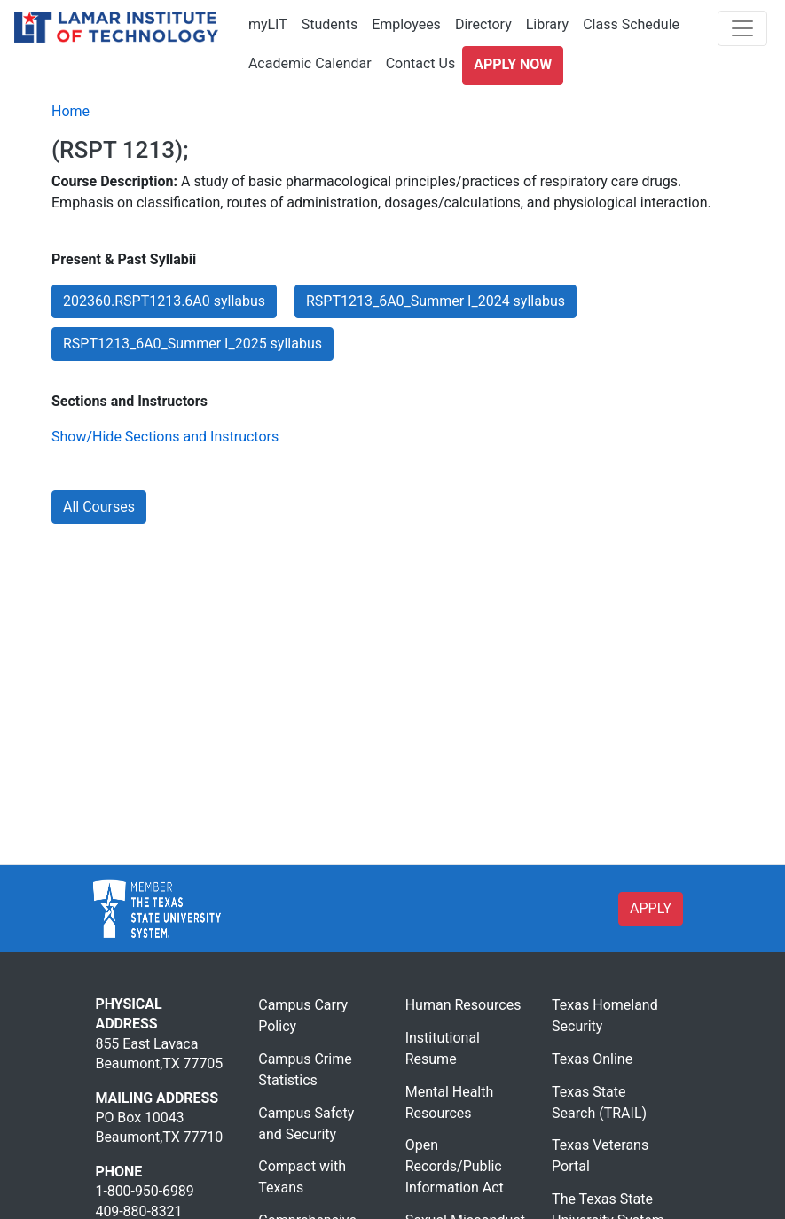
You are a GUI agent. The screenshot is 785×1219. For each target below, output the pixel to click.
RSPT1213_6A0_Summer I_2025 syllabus (192, 343)
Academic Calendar (310, 63)
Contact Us (421, 63)
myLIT (267, 24)
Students (329, 24)
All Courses (99, 506)
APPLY (650, 908)
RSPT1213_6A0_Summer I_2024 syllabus (435, 301)
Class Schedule (631, 24)
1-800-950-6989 (145, 1191)
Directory (483, 24)
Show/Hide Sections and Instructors (165, 436)
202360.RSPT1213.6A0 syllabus (164, 301)
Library (547, 24)
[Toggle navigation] (742, 28)
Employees (406, 24)
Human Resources (463, 1004)
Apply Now (513, 64)
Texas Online (592, 1059)
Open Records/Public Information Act (454, 1166)
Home (70, 111)
